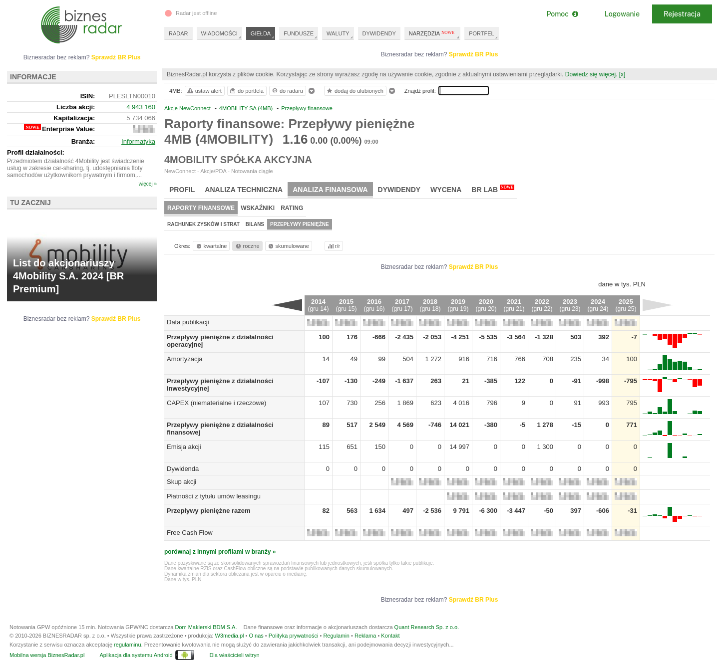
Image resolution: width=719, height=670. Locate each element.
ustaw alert (204, 91)
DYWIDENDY (379, 33)
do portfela (246, 91)
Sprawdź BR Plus (473, 54)
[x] (622, 74)
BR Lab (492, 189)
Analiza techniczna (244, 190)
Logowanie (622, 14)
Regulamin (336, 636)
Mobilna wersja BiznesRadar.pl (46, 655)
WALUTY (338, 33)
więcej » (148, 184)
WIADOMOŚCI (219, 33)
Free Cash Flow (190, 532)
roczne (247, 246)
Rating (292, 208)
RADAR (178, 33)
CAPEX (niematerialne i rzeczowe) (216, 403)
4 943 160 (140, 107)
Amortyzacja (185, 359)
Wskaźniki (258, 208)
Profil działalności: (35, 152)
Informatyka (138, 141)
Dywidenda (183, 468)
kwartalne (211, 246)
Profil (182, 190)
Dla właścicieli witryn (234, 655)
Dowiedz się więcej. (591, 74)
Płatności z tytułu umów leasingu (214, 496)
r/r (333, 246)
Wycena (445, 190)
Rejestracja (682, 14)
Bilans (255, 224)
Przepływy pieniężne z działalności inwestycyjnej (242, 381)
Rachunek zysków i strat (203, 224)
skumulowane (288, 246)
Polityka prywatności (294, 636)
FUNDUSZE (299, 33)
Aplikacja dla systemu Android (135, 655)
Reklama (365, 636)
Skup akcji (181, 481)
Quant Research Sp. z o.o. (426, 627)
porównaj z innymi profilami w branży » (220, 551)
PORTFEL (481, 33)
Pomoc (562, 14)
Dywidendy (399, 190)
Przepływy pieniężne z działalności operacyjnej (239, 337)
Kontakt (390, 636)
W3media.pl (229, 636)
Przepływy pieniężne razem (209, 510)
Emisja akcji (184, 446)
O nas (256, 636)
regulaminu (127, 645)
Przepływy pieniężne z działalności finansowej (238, 425)
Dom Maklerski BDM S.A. (206, 627)
